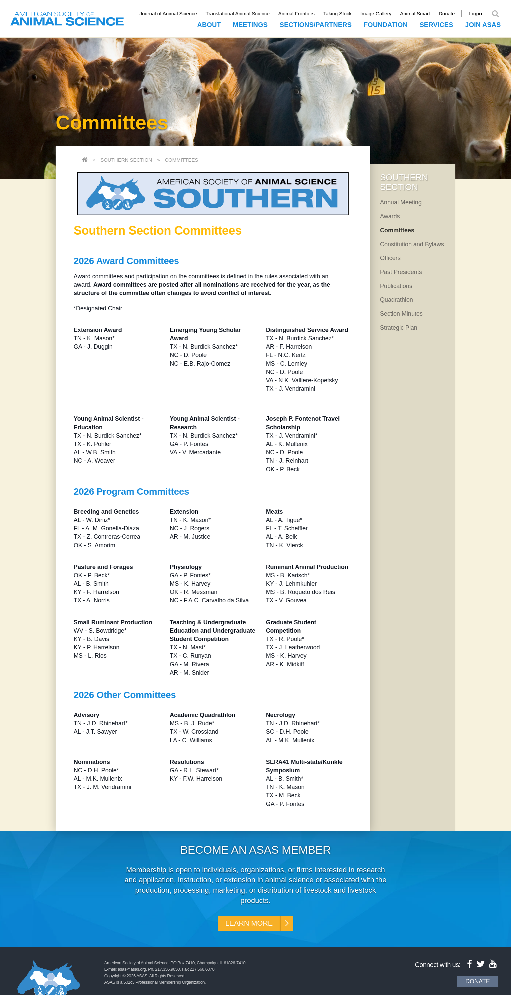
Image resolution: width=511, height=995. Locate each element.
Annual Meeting (401, 201)
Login (480, 13)
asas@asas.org (132, 970)
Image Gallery (380, 13)
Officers (390, 257)
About (209, 23)
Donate (451, 13)
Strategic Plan (398, 326)
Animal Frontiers (301, 13)
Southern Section (126, 159)
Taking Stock (342, 13)
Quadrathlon (396, 299)
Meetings (250, 23)
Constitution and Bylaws (412, 243)
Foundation (386, 23)
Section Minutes (401, 312)
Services (436, 23)
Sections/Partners (315, 23)
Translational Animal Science (242, 13)
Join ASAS (483, 23)
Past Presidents (401, 271)
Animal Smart (419, 13)
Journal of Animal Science (173, 13)
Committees (181, 159)
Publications (396, 285)
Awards (390, 215)
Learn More (248, 923)
